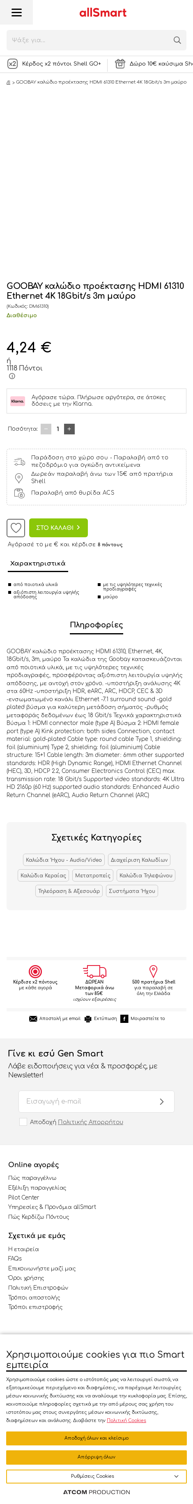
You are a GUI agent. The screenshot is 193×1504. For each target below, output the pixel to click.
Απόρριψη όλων (96, 1457)
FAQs (15, 1259)
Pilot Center (23, 1198)
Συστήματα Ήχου (132, 891)
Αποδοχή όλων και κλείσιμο (96, 1438)
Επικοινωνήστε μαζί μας (42, 1269)
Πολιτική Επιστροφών (38, 1288)
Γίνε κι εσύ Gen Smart (88, 1064)
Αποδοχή (76, 1122)
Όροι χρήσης (26, 1278)
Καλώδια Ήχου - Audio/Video (64, 860)
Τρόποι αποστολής (34, 1298)
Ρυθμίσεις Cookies (92, 1476)
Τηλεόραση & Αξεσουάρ (69, 891)
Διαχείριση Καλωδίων (139, 860)
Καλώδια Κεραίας (43, 876)
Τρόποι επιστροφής (35, 1307)
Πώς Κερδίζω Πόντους (38, 1217)
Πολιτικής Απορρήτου (90, 1122)
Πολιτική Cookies (126, 1420)
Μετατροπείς (92, 876)
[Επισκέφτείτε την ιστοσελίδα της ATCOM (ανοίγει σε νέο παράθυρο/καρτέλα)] (96, 1492)
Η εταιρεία (23, 1249)
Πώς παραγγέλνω (32, 1178)
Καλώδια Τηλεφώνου (145, 876)
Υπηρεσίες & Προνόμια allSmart (52, 1207)
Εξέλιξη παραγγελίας (37, 1188)
